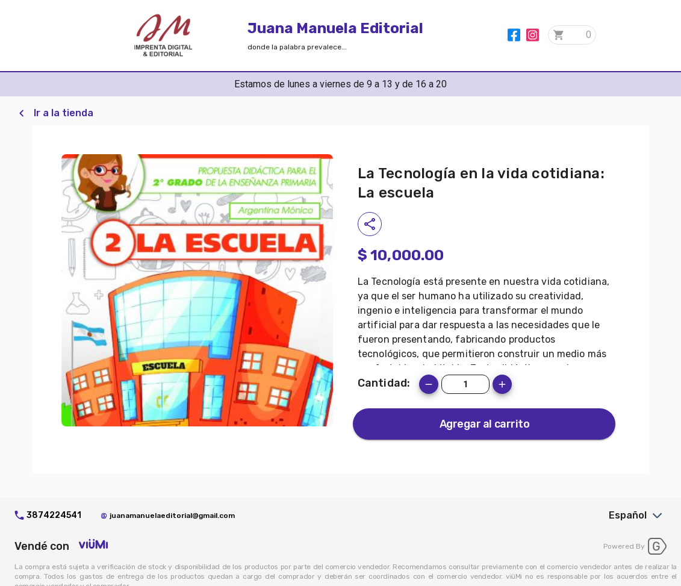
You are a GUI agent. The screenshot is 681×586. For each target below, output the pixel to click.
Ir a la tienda (63, 113)
